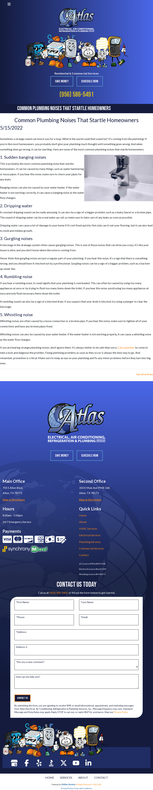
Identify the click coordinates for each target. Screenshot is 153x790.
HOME (49, 777)
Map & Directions (14, 499)
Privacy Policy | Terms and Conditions (76, 788)
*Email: (84, 617)
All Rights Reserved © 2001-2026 (88, 785)
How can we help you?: (28, 676)
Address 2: (22, 646)
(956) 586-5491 (76, 94)
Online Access (68, 784)
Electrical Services (90, 535)
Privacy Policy (121, 712)
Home (82, 515)
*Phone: (20, 617)
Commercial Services (91, 548)
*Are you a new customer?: (30, 661)
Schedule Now (89, 81)
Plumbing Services (90, 541)
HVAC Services (88, 528)
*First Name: (22, 602)
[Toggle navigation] (9, 4)
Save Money (62, 81)
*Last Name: (87, 602)
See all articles (144, 374)
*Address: (21, 631)
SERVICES (66, 777)
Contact (84, 555)
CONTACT (101, 777)
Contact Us (22, 698)
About (83, 521)
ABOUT (83, 777)
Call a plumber (126, 347)
